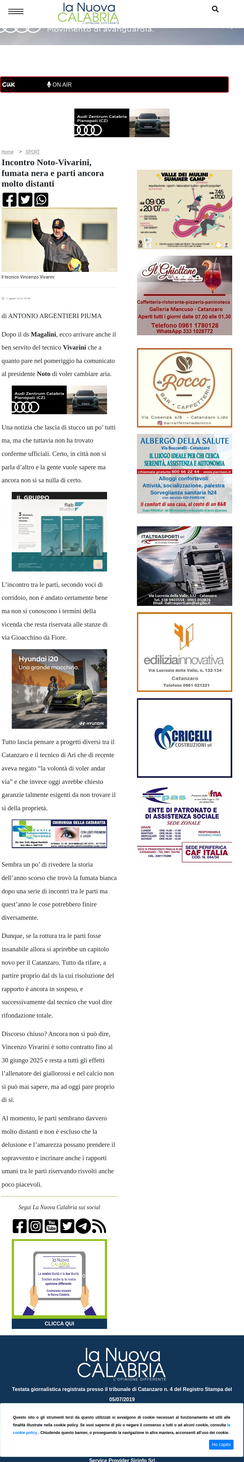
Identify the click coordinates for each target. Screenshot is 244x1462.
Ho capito (221, 1444)
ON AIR (59, 85)
